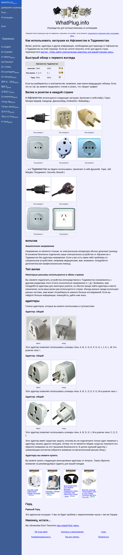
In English (6, 47)
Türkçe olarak (10, 106)
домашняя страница (11, 7)
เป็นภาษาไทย (9, 116)
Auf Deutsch (7, 62)
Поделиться (103, 537)
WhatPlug (9, 2)
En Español (6, 52)
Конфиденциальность (41, 537)
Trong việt (8, 102)
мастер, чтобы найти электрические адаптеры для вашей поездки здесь (77, 52)
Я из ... (4, 12)
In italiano (8, 57)
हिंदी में (6, 87)
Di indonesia (9, 96)
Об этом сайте (41, 532)
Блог (3, 26)
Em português (10, 72)
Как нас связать (72, 537)
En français (8, 77)
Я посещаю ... (8, 17)
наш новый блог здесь (68, 525)
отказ (103, 532)
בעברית (6, 121)
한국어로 (7, 111)
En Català (6, 67)
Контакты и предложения (72, 532)
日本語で (7, 92)
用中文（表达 (9, 82)
